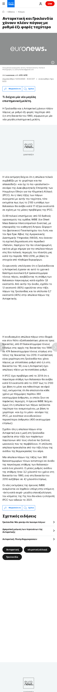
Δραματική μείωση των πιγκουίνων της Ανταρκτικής (22, 530)
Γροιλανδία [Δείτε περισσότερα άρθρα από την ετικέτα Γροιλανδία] (12, 556)
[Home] (3, 12)
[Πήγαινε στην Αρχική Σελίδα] (11, 3)
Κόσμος (21, 12)
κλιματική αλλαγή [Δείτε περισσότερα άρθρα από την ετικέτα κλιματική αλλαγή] (37, 549)
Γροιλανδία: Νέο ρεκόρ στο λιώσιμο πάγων (23, 522)
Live (50, 3)
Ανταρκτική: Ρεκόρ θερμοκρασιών (19, 539)
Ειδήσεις (11, 12)
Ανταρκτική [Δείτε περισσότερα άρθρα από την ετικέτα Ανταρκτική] (12, 549)
